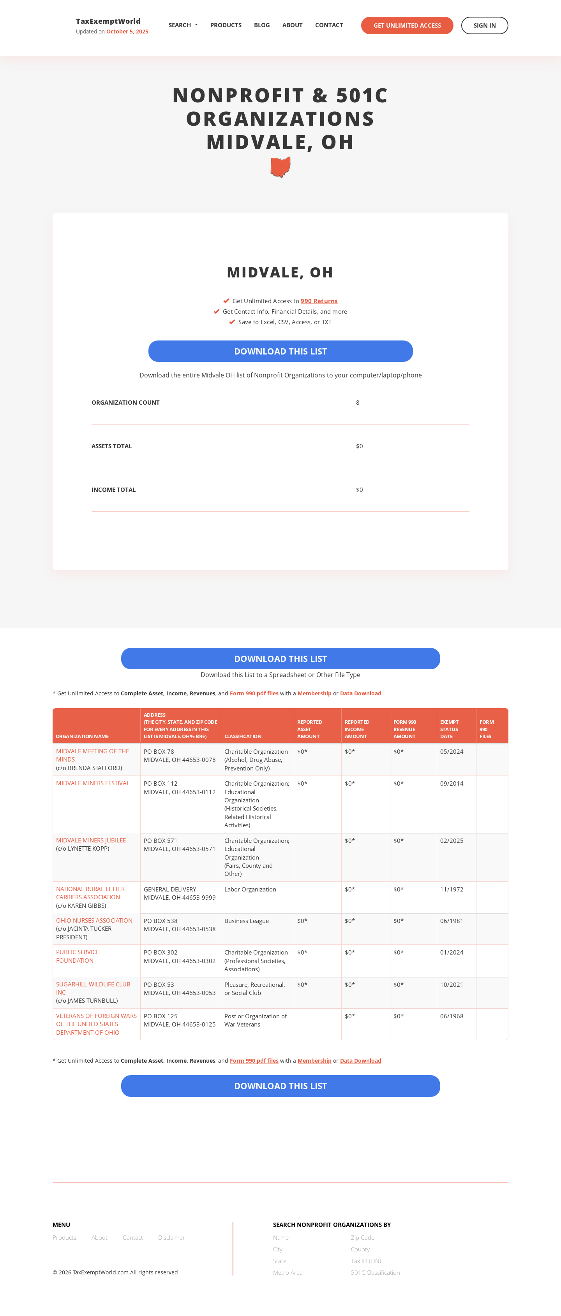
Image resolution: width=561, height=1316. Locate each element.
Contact (329, 25)
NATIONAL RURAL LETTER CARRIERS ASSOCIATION (90, 893)
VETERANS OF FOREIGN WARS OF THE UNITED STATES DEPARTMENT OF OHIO (96, 1024)
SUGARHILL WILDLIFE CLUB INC (93, 988)
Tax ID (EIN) (366, 1261)
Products (226, 25)
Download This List (280, 351)
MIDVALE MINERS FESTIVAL (93, 783)
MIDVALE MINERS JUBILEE (91, 840)
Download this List (280, 1085)
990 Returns (319, 301)
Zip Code (362, 1237)
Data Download (360, 693)
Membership (315, 693)
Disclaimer (171, 1237)
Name (281, 1237)
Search (183, 25)
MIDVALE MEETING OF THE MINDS (92, 755)
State (279, 1261)
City (277, 1249)
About (292, 25)
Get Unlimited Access (407, 25)
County (360, 1249)
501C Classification (375, 1272)
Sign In (485, 25)
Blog (262, 25)
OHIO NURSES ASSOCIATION (94, 920)
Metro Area (288, 1272)
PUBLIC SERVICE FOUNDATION (77, 956)
